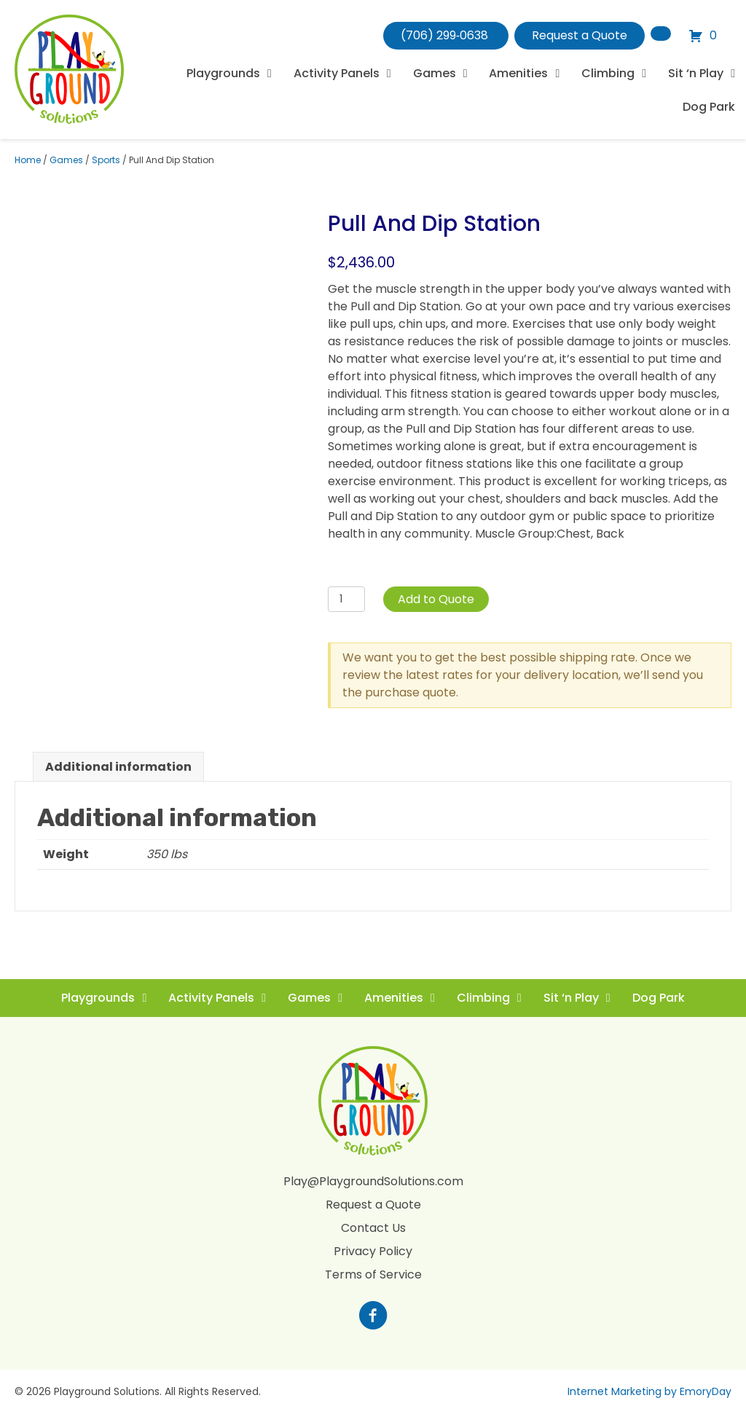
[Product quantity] (346, 599)
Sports (106, 160)
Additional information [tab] (118, 766)
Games (66, 160)
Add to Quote (436, 599)
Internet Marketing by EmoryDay (649, 1391)
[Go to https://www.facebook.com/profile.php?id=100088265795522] (373, 1317)
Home (28, 160)
